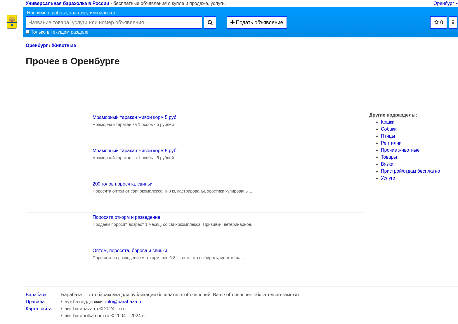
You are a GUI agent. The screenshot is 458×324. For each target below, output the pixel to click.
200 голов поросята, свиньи (122, 183)
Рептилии (391, 143)
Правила (35, 301)
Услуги (388, 178)
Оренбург (445, 3)
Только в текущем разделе (57, 32)
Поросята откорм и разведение (126, 217)
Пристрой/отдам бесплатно (410, 171)
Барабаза (36, 294)
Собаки (389, 129)
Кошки (388, 121)
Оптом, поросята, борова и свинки (130, 250)
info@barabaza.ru (123, 301)
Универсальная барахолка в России (67, 3)
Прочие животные (400, 150)
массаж (107, 12)
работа (59, 12)
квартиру (79, 12)
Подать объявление (256, 22)
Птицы (388, 136)
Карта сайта (39, 308)
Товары (389, 157)
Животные (64, 45)
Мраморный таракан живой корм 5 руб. (135, 117)
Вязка (387, 164)
